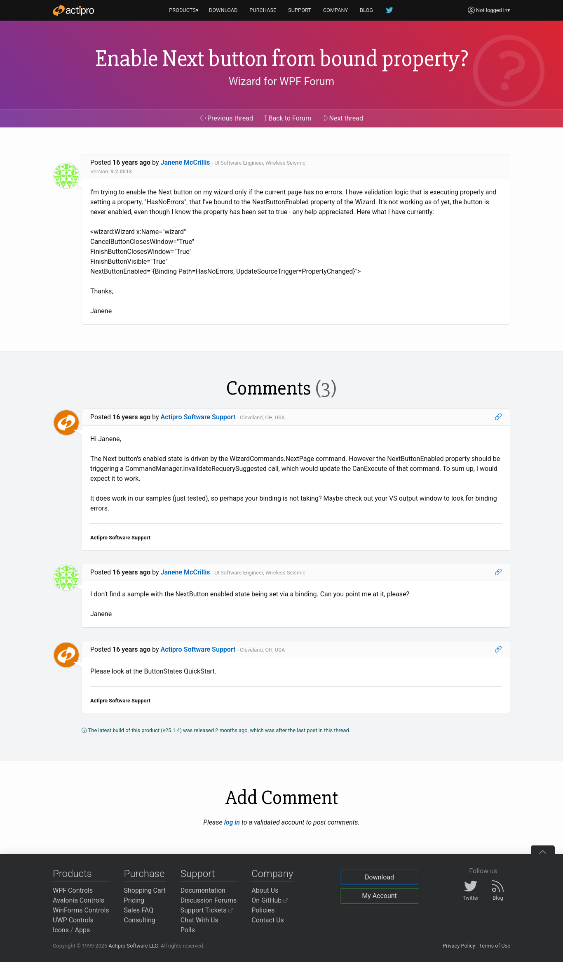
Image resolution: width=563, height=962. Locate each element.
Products (72, 873)
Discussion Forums (209, 900)
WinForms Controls (81, 910)
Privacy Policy (459, 946)
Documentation (203, 890)
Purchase (144, 873)
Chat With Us (199, 920)
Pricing (134, 900)
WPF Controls (73, 890)
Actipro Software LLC (133, 946)
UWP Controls (73, 920)
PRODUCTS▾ (184, 10)
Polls (188, 930)
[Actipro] (73, 10)
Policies (262, 910)
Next (343, 118)
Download (379, 877)
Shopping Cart (145, 890)
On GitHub (269, 900)
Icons (61, 930)
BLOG (366, 10)
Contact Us (267, 920)
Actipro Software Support (198, 417)
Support (198, 873)
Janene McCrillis (185, 162)
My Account (379, 896)
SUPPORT (299, 10)
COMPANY (335, 10)
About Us (264, 890)
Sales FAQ (139, 910)
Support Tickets (207, 910)
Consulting (139, 920)
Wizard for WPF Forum (281, 81)
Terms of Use (494, 946)
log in (232, 822)
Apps (82, 930)
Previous (226, 118)
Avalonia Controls (78, 900)
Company (272, 873)
